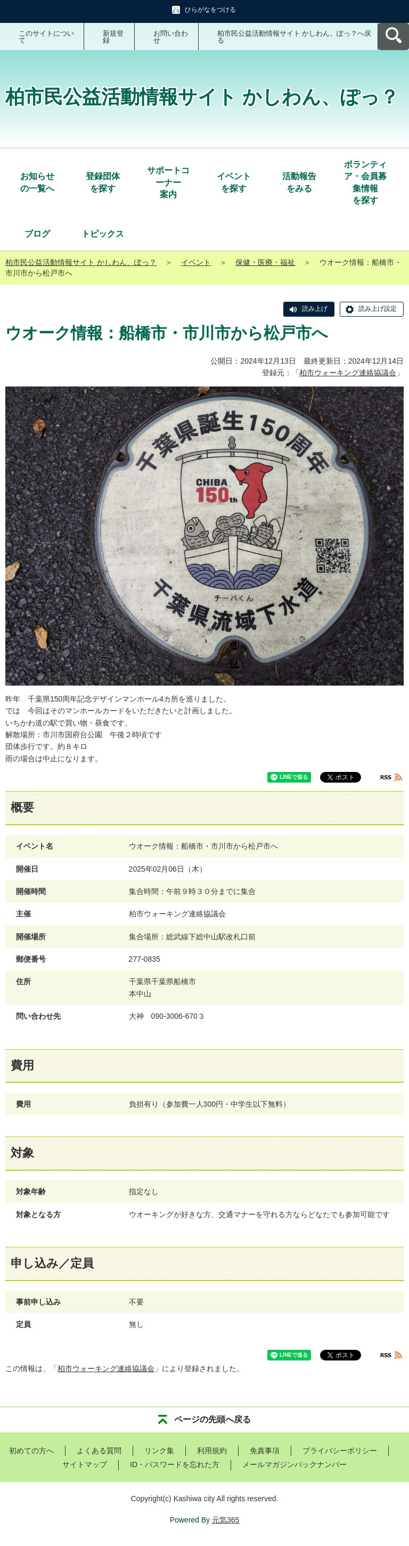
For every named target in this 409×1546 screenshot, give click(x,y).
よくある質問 (99, 1450)
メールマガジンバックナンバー (294, 1464)
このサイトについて (46, 36)
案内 (168, 182)
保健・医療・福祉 (265, 262)
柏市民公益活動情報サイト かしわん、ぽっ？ (81, 262)
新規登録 (113, 36)
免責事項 (265, 1450)
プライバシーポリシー (339, 1450)
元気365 (225, 1520)
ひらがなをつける (210, 9)
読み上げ (315, 308)
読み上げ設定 (377, 308)
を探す (103, 181)
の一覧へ (37, 181)
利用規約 (212, 1450)
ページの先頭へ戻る (212, 1419)
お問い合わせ (170, 36)
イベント (196, 262)
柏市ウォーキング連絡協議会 (347, 372)
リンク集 (159, 1450)
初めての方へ (31, 1450)
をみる (299, 181)
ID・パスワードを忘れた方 (174, 1464)
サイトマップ (84, 1464)
